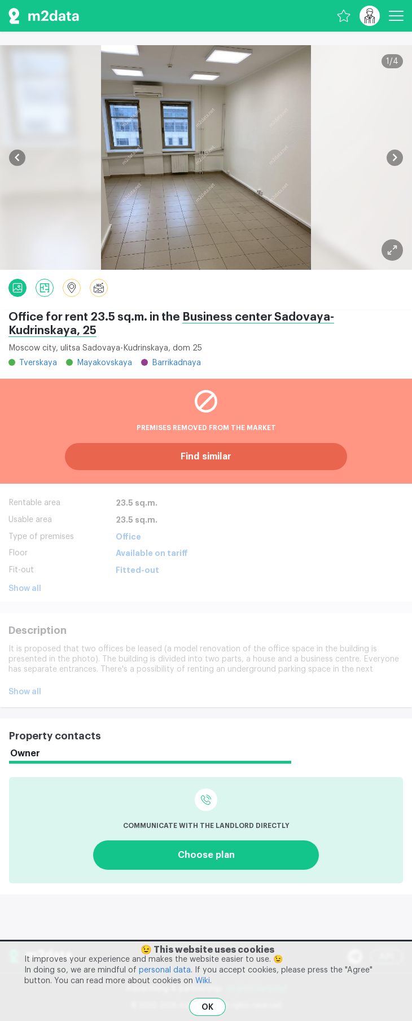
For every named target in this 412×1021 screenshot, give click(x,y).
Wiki (202, 981)
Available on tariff (152, 553)
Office (128, 537)
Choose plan (206, 855)
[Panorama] (99, 288)
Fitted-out (137, 570)
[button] (17, 158)
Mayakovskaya (104, 363)
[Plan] (392, 250)
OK (207, 1007)
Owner (25, 753)
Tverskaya (38, 363)
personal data (165, 970)
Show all (24, 589)
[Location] (72, 288)
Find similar (206, 456)
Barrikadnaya (176, 363)
